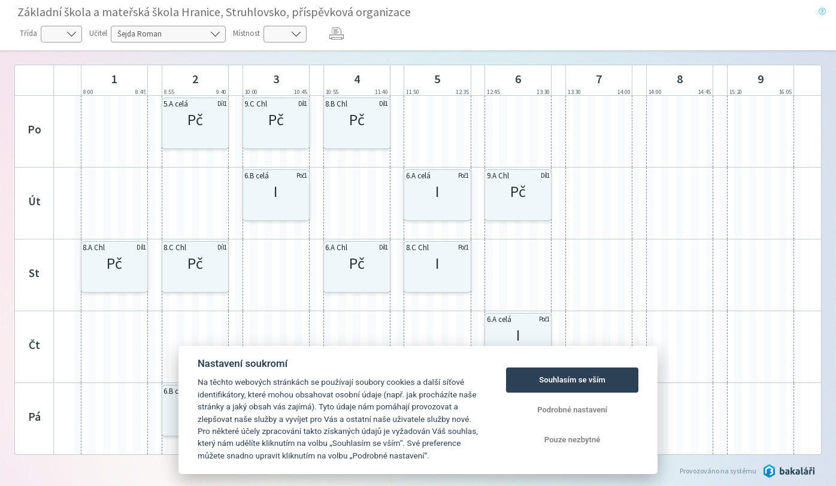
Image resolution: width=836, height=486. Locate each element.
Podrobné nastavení (572, 409)
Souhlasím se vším (572, 379)
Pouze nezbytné (572, 439)
